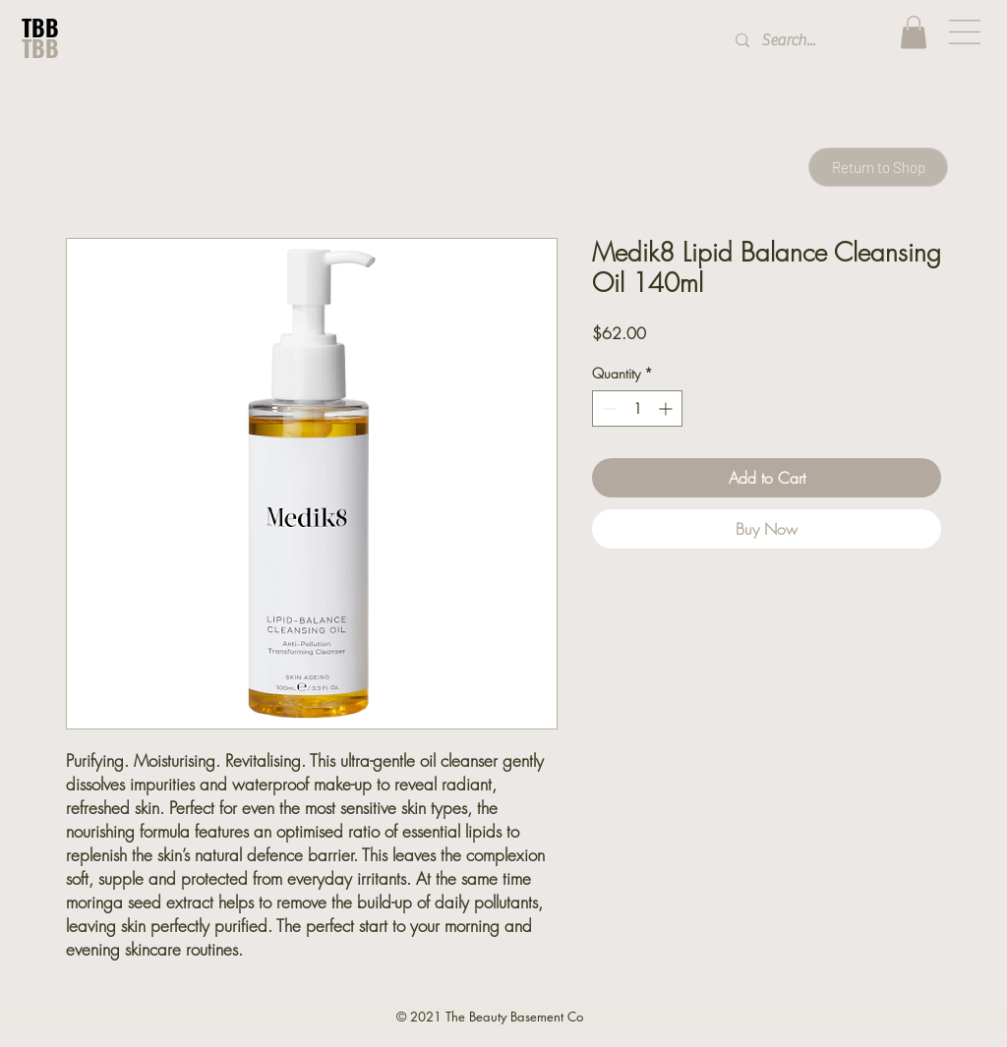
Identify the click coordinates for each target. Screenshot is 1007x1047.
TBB (40, 27)
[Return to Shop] (878, 167)
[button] (913, 32)
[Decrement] (607, 408)
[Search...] (801, 41)
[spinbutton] (637, 408)
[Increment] (667, 408)
